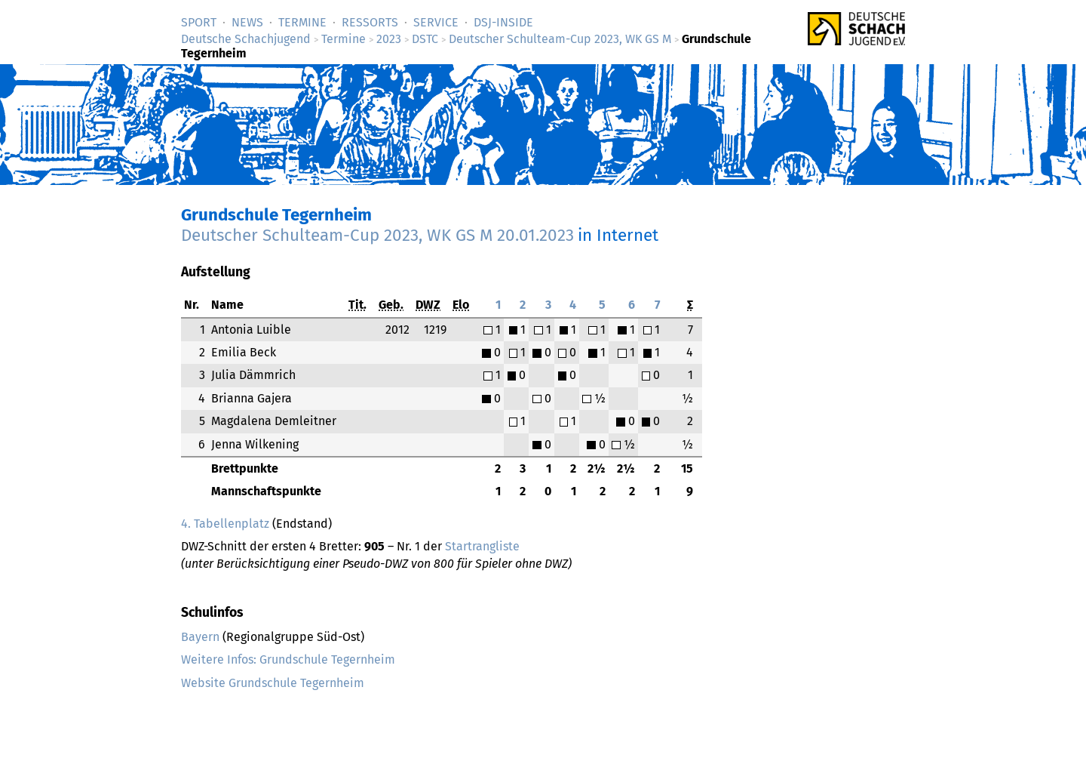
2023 (388, 39)
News (247, 22)
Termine (302, 22)
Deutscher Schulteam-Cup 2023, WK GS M (560, 39)
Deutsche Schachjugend (246, 39)
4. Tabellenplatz (225, 523)
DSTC (425, 39)
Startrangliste (482, 546)
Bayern (200, 637)
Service (436, 22)
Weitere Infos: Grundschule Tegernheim (288, 659)
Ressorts (370, 22)
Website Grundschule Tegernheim (272, 683)
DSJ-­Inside (503, 22)
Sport (198, 22)
